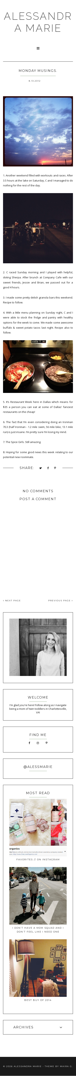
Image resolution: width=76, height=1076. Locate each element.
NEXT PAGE (12, 600)
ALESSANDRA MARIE (38, 22)
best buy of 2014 (38, 1000)
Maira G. (66, 1066)
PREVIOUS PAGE (60, 600)
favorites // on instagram (38, 859)
